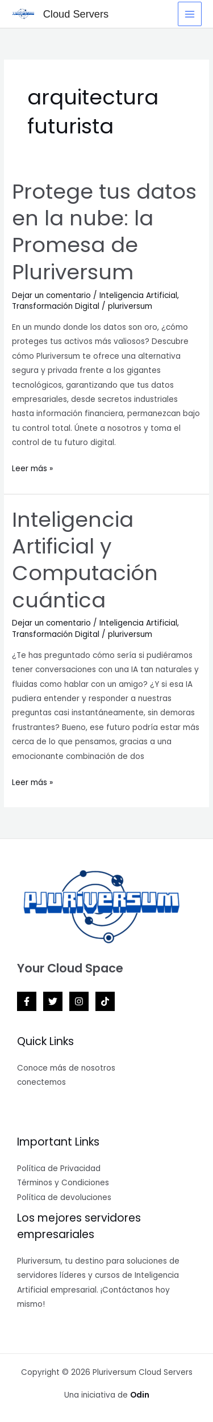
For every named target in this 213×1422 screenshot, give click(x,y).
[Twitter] (52, 1001)
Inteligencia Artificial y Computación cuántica (85, 560)
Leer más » (32, 468)
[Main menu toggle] (190, 14)
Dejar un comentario (51, 295)
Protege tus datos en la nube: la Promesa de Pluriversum (104, 232)
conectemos (41, 1082)
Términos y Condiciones (63, 1182)
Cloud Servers (76, 14)
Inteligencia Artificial (138, 295)
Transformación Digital (55, 306)
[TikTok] (105, 1001)
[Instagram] (79, 1001)
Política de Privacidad (59, 1168)
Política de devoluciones (64, 1197)
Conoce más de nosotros (66, 1068)
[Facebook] (26, 1001)
